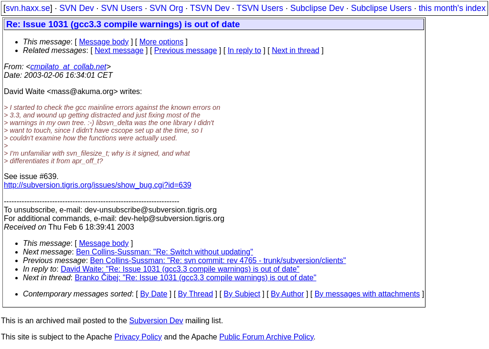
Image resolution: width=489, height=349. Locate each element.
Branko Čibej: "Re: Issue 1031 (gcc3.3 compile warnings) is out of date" (196, 278)
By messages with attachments (367, 294)
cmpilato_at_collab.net (68, 67)
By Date (153, 294)
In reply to (244, 50)
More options (161, 42)
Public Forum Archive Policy (266, 337)
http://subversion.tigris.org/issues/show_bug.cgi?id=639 (97, 185)
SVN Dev (76, 8)
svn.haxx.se (28, 8)
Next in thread (295, 50)
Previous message (185, 50)
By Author (287, 294)
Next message (119, 50)
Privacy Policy (138, 337)
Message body (103, 42)
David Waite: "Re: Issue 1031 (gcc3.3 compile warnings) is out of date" (180, 269)
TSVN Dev (210, 8)
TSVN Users (259, 8)
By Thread (195, 294)
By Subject (241, 294)
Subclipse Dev (317, 8)
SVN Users (121, 8)
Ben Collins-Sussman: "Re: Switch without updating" (164, 252)
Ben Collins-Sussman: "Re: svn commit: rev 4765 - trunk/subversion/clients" (218, 260)
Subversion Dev (156, 321)
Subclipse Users (381, 8)
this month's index (452, 8)
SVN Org (166, 8)
